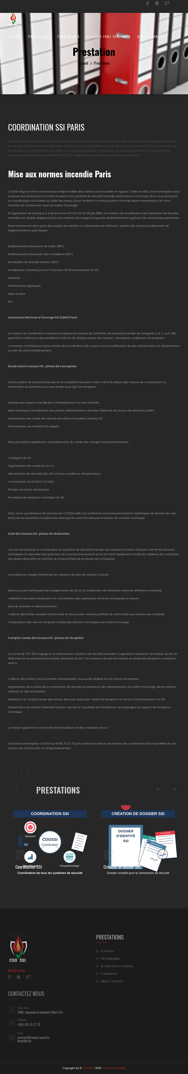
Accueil (14, 36)
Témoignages (68, 36)
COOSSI (87, 1068)
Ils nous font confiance (109, 36)
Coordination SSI (28, 866)
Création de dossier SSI (122, 866)
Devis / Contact (152, 36)
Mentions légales (115, 1068)
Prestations (39, 36)
